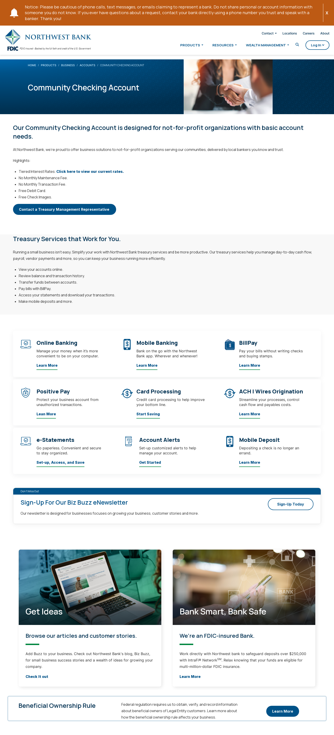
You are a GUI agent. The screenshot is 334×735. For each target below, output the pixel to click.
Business (68, 69)
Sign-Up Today (290, 508)
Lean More (46, 418)
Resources (215, 46)
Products (183, 46)
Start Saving (148, 418)
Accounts (87, 69)
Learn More (47, 370)
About (317, 34)
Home (32, 69)
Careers (301, 34)
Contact (260, 34)
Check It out (37, 681)
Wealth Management (258, 46)
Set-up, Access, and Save (60, 467)
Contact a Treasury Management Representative (64, 214)
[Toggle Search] (290, 46)
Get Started (150, 467)
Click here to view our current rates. (90, 176)
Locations (282, 34)
